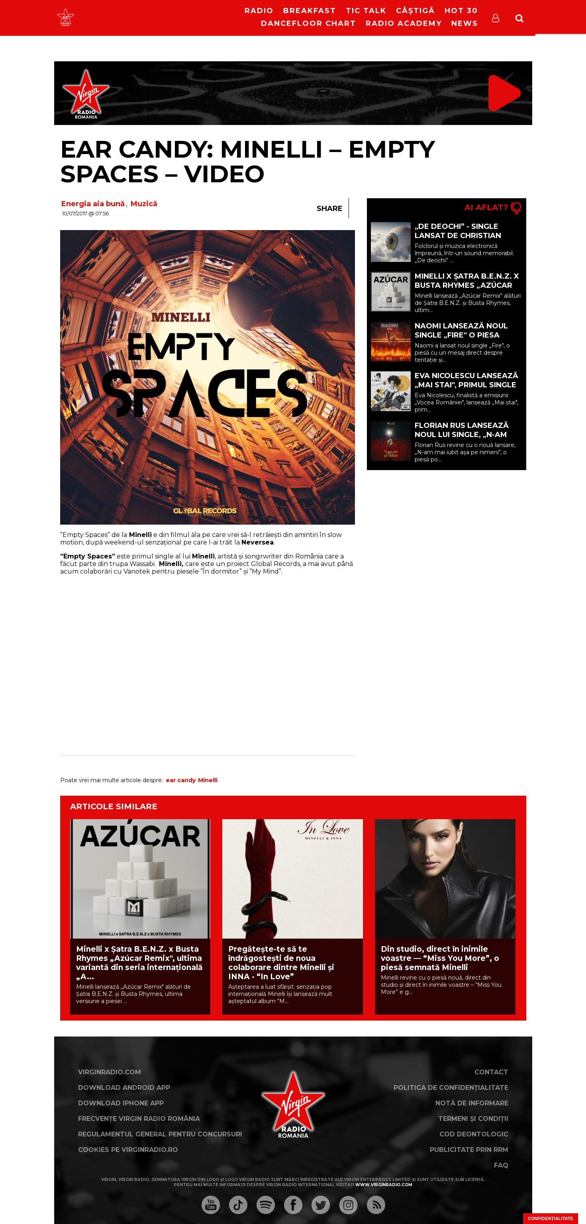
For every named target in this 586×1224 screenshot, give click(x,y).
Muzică (144, 203)
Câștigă (415, 10)
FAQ (501, 1165)
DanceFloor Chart (308, 23)
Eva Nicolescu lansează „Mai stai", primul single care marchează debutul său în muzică (466, 389)
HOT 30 (461, 10)
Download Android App (124, 1087)
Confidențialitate (550, 1218)
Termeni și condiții (473, 1118)
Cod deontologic (473, 1134)
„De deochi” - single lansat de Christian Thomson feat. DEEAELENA (458, 240)
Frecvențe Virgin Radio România (139, 1118)
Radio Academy (404, 23)
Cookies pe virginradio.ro (128, 1150)
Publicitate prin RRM (469, 1150)
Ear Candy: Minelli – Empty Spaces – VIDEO (247, 161)
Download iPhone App (121, 1103)
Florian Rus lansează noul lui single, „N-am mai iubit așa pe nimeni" (463, 434)
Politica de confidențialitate (451, 1087)
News (464, 23)
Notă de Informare (471, 1103)
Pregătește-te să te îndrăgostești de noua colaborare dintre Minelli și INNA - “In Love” (281, 963)
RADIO (259, 10)
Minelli (208, 780)
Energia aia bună (93, 203)
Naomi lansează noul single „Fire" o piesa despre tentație (461, 335)
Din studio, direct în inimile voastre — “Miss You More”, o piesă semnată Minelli (440, 958)
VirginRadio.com (109, 1072)
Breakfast (309, 10)
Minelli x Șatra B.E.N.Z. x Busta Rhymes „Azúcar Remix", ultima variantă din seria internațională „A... (139, 963)
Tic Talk (366, 10)
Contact (491, 1072)
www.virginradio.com (383, 1184)
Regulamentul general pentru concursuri (160, 1134)
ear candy (181, 780)
